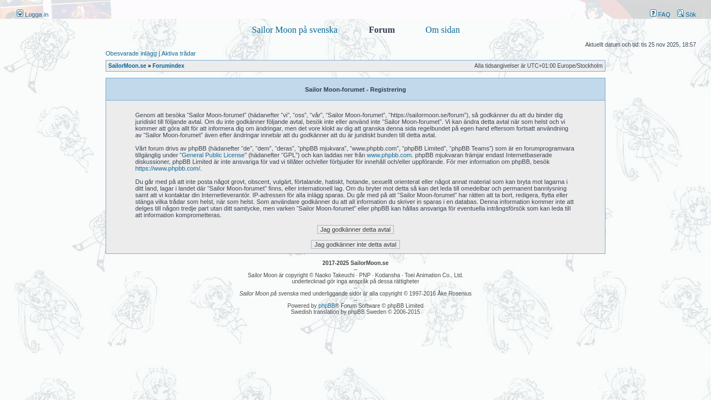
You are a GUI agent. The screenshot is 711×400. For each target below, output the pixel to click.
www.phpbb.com (389, 155)
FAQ (660, 14)
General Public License (213, 155)
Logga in (32, 14)
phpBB (326, 306)
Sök (686, 14)
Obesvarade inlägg (131, 53)
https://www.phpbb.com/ (168, 168)
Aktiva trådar (179, 53)
